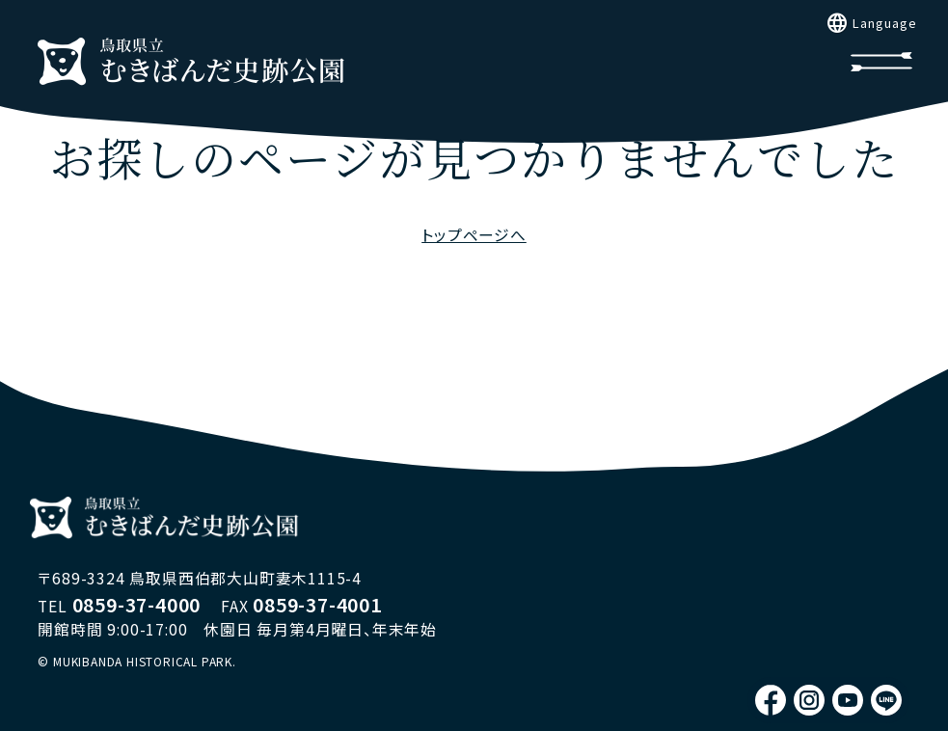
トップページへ (474, 235)
